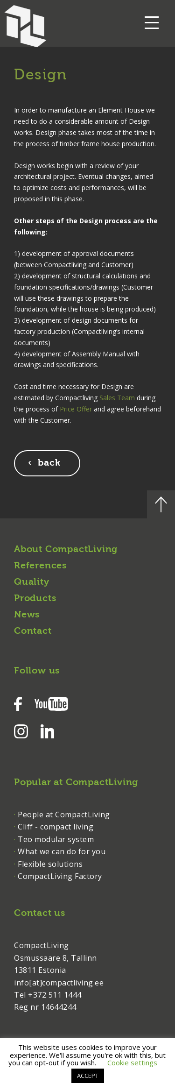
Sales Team (117, 397)
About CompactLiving (66, 549)
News (27, 615)
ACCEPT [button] (87, 1075)
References (40, 566)
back (49, 463)
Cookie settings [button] (132, 1062)
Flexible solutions (50, 864)
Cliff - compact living (55, 827)
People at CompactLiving (64, 814)
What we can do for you (61, 851)
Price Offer (76, 408)
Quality (31, 582)
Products (35, 598)
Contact (33, 631)
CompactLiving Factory (60, 876)
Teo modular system (56, 839)
